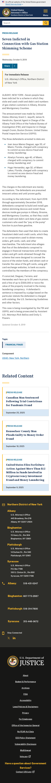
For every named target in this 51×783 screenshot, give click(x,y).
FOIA (25, 694)
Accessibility (25, 700)
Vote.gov (25, 756)
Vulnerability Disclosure (25, 744)
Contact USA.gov (25, 772)
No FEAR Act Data (25, 732)
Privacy (25, 713)
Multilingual (25, 750)
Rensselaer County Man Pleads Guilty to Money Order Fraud (25, 435)
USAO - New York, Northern (15, 358)
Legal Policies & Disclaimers (25, 707)
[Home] (18, 16)
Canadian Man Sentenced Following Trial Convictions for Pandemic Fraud (24, 401)
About (25, 675)
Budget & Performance (25, 682)
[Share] (9, 66)
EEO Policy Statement (25, 738)
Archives (26, 688)
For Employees (25, 719)
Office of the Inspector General (25, 725)
